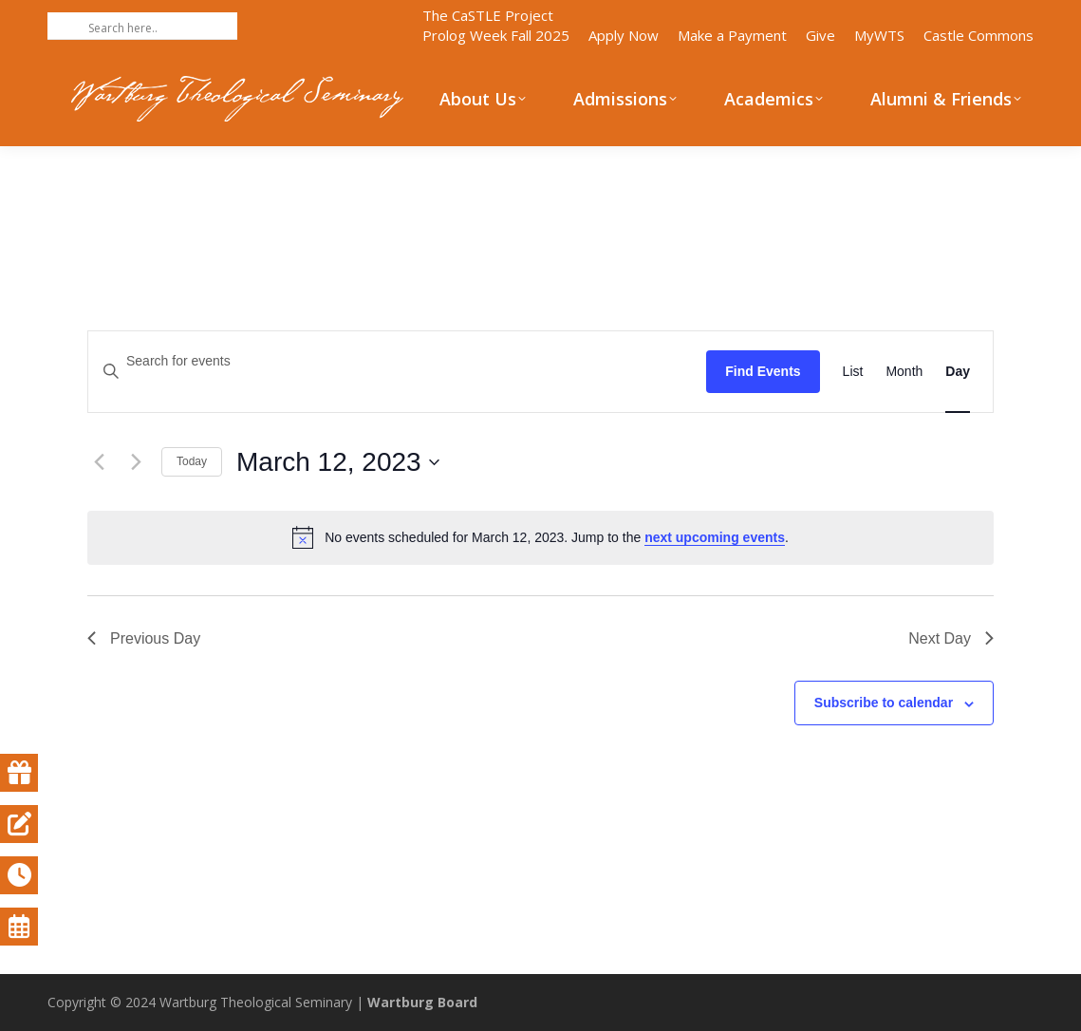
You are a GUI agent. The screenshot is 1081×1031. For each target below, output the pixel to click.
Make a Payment (732, 35)
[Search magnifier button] (60, 25)
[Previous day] (98, 462)
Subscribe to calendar (883, 702)
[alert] (540, 537)
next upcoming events (714, 537)
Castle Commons (978, 35)
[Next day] (135, 462)
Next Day (951, 638)
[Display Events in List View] (853, 371)
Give (820, 35)
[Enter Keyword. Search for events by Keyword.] (397, 361)
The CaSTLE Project (487, 15)
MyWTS (879, 35)
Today (192, 461)
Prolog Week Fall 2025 (495, 35)
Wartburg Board (422, 1002)
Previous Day (143, 638)
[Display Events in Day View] (957, 371)
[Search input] (160, 27)
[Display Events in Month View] (904, 371)
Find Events (762, 371)
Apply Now (623, 35)
